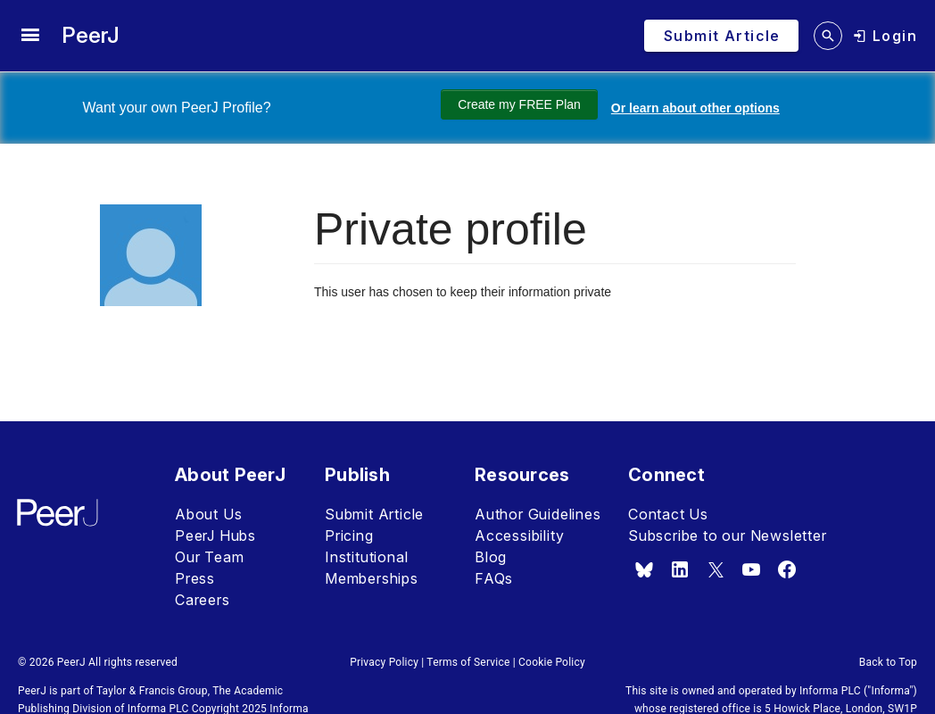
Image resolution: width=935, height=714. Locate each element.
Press (195, 578)
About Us (208, 514)
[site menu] (30, 36)
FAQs (494, 578)
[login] (885, 36)
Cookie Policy (551, 662)
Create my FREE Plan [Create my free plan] (508, 104)
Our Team (209, 557)
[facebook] (787, 569)
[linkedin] (680, 569)
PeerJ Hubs (215, 535)
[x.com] (715, 569)
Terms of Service (467, 662)
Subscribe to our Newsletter (727, 535)
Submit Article (374, 514)
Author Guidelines (538, 514)
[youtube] (751, 569)
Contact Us (668, 514)
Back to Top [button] (888, 662)
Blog (491, 557)
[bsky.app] (644, 569)
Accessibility (519, 535)
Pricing (349, 535)
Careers (202, 600)
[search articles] (828, 35)
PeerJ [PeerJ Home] (91, 35)
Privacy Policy (384, 662)
